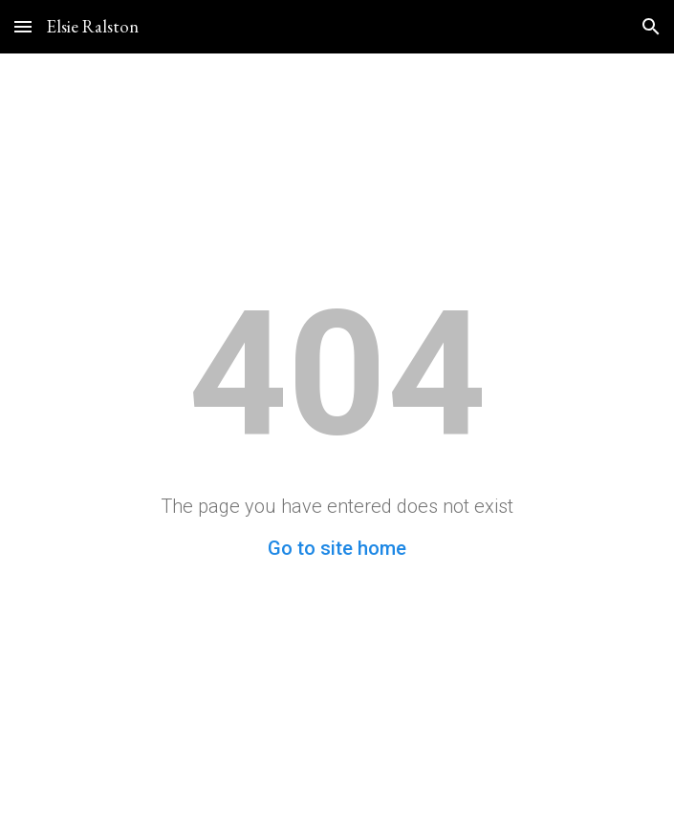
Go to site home (337, 548)
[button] (23, 26)
